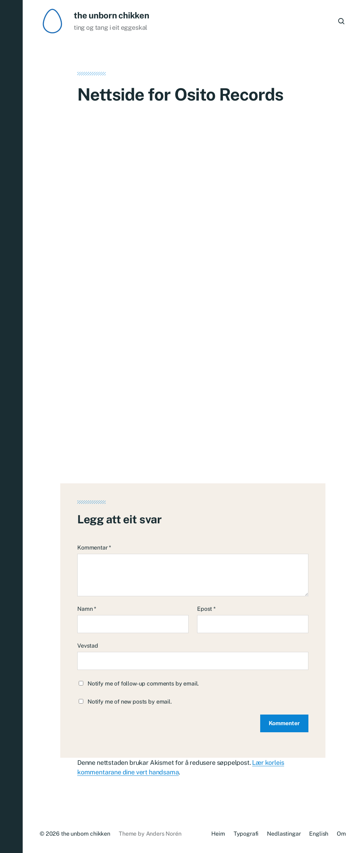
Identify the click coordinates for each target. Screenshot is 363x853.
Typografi (246, 833)
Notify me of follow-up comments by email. (143, 683)
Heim (218, 833)
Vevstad (87, 645)
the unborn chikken (111, 15)
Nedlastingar (284, 833)
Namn (86, 608)
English (318, 833)
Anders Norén (164, 833)
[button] (11, 426)
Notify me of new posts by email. (130, 701)
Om (341, 833)
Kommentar (94, 547)
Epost (206, 608)
